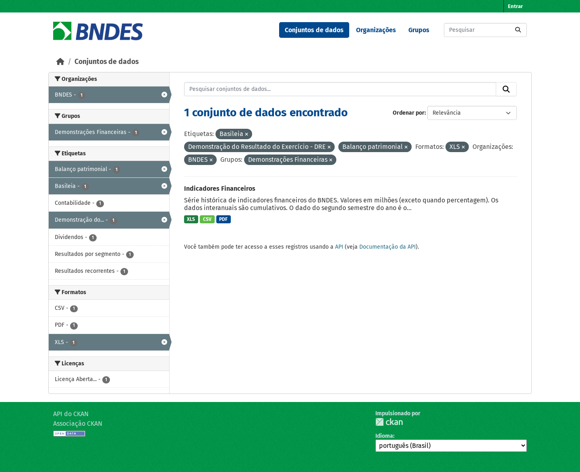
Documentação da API (387, 246)
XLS (191, 219)
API (339, 246)
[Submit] (518, 30)
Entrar (515, 6)
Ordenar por (409, 112)
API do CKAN (71, 414)
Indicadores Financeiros (219, 188)
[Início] (60, 62)
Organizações (376, 30)
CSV (207, 219)
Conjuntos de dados (314, 30)
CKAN (389, 422)
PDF (223, 219)
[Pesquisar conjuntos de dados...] (485, 30)
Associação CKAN (77, 423)
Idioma (384, 436)
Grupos (418, 30)
